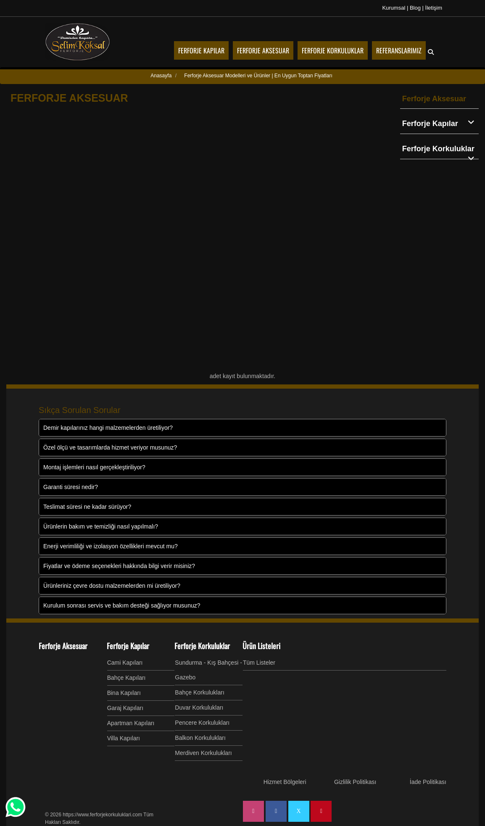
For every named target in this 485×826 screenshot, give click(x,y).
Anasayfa (160, 76)
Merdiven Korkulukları (203, 753)
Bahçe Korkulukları (199, 692)
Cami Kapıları (125, 662)
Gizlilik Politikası (355, 782)
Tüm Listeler (259, 662)
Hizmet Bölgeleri (285, 782)
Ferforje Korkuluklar (440, 150)
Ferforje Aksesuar (434, 99)
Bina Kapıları (124, 692)
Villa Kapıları (123, 738)
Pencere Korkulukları (202, 722)
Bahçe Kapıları (126, 677)
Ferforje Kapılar (440, 123)
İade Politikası (428, 782)
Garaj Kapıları (125, 708)
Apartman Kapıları (131, 723)
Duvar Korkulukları (199, 707)
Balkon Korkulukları (200, 737)
